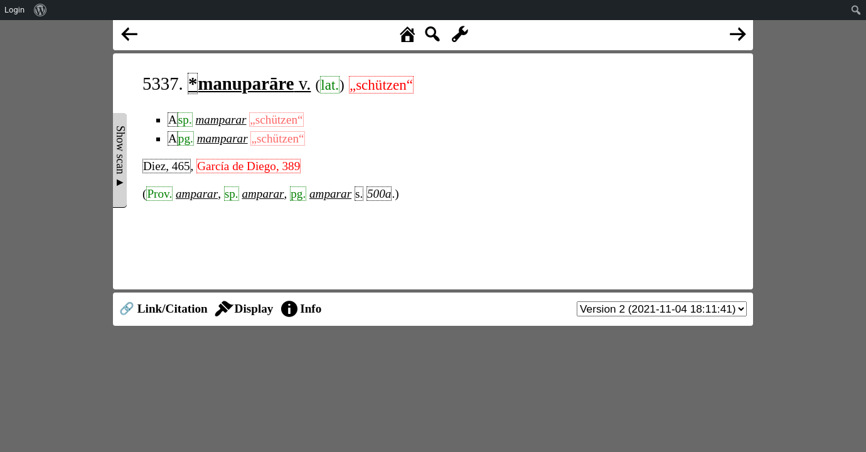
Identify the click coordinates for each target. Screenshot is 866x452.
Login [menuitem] (14, 9)
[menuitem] (40, 10)
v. (249, 83)
